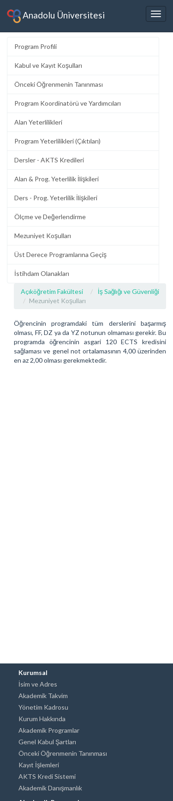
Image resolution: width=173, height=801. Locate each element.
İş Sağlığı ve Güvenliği (128, 291)
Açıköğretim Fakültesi (52, 291)
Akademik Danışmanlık (50, 788)
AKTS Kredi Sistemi (47, 776)
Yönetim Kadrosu (43, 707)
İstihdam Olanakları (41, 273)
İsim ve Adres (37, 684)
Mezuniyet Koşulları (42, 235)
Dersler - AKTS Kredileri (49, 160)
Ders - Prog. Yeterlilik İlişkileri (55, 198)
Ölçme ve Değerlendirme (50, 217)
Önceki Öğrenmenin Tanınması (58, 84)
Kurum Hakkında (42, 719)
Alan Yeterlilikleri (38, 122)
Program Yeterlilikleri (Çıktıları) (57, 141)
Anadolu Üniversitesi (56, 16)
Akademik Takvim (43, 695)
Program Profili (35, 46)
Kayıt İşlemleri (38, 765)
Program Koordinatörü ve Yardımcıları (67, 103)
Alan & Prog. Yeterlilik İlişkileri (56, 179)
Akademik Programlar (48, 730)
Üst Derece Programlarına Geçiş (60, 254)
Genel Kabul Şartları (47, 742)
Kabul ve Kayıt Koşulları (48, 65)
